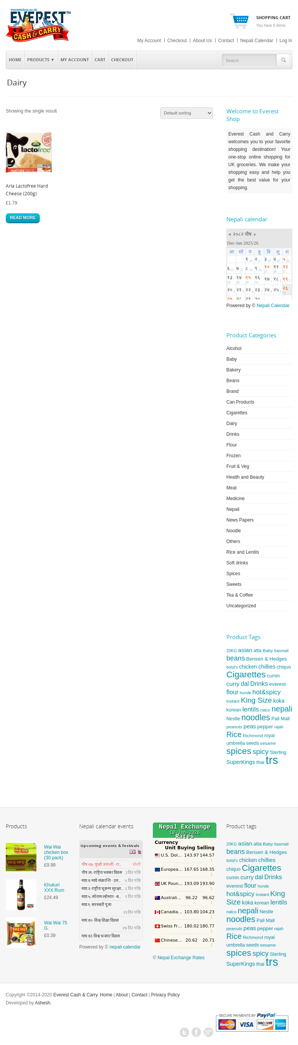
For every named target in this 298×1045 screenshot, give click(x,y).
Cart (100, 59)
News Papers (240, 520)
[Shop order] (186, 113)
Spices (233, 573)
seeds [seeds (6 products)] (252, 743)
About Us (202, 40)
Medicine (235, 498)
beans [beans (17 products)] (235, 658)
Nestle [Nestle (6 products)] (233, 718)
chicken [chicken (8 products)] (248, 667)
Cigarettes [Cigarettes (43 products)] (246, 674)
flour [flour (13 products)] (232, 691)
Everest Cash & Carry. (75, 995)
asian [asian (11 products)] (245, 650)
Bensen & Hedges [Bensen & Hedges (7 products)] (266, 659)
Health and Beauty (245, 477)
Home (15, 59)
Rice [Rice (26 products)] (234, 734)
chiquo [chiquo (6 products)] (284, 667)
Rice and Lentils (242, 552)
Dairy (231, 423)
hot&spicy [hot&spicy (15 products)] (266, 692)
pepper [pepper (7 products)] (265, 726)
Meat (231, 488)
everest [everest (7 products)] (277, 684)
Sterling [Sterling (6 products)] (278, 752)
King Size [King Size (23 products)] (256, 700)
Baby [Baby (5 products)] (268, 650)
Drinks (232, 434)
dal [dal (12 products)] (245, 683)
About (122, 995)
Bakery (233, 370)
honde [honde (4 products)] (245, 692)
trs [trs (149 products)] (272, 760)
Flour (231, 445)
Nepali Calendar (256, 40)
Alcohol (233, 348)
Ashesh (42, 1003)
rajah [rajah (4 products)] (278, 726)
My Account (149, 40)
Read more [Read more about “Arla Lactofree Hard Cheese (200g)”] (23, 217)
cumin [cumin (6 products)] (273, 676)
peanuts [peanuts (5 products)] (234, 726)
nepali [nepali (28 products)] (282, 709)
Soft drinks (237, 563)
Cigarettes (236, 412)
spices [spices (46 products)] (238, 751)
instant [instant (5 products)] (232, 700)
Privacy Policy (165, 995)
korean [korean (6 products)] (233, 710)
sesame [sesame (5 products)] (268, 743)
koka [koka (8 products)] (278, 701)
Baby (231, 359)
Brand (232, 391)
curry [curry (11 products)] (232, 683)
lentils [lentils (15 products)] (250, 709)
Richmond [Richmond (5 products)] (253, 735)
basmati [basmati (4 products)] (281, 650)
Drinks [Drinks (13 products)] (259, 683)
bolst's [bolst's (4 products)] (232, 667)
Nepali (232, 509)
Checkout (177, 40)
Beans (232, 380)
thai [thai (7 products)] (260, 762)
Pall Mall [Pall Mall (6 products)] (281, 718)
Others (233, 541)
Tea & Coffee (239, 595)
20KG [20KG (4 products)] (231, 650)
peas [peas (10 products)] (250, 726)
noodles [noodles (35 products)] (255, 717)
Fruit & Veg (237, 466)
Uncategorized (241, 605)
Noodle (233, 530)
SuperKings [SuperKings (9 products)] (240, 762)
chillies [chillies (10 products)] (266, 666)
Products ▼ (40, 58)
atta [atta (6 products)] (258, 650)
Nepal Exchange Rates (181, 957)
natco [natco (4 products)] (265, 710)
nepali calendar (125, 947)
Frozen (233, 455)
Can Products (240, 402)
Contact (226, 40)
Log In (286, 40)
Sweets (233, 584)
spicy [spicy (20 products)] (260, 751)
